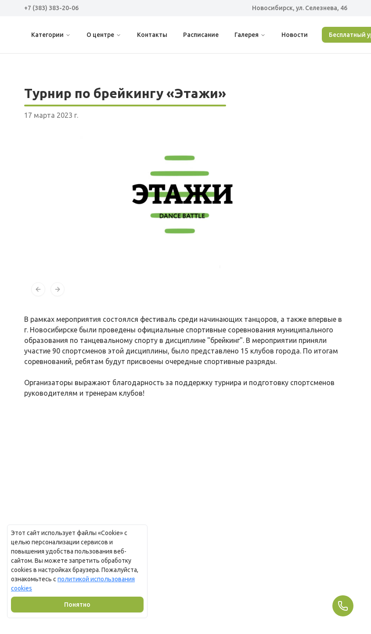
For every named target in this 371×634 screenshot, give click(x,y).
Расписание (201, 34)
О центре (103, 34)
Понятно (77, 604)
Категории (51, 34)
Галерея (250, 34)
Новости (294, 34)
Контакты (152, 34)
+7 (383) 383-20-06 (51, 7)
